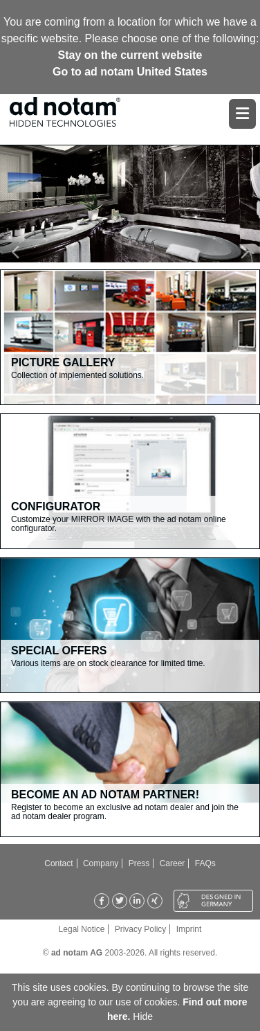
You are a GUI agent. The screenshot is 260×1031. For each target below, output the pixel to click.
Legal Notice (82, 929)
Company (100, 863)
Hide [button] (143, 1016)
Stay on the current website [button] (130, 55)
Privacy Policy (141, 929)
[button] (19, 252)
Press (139, 863)
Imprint (189, 929)
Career (172, 863)
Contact (58, 863)
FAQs (205, 863)
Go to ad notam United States (130, 72)
